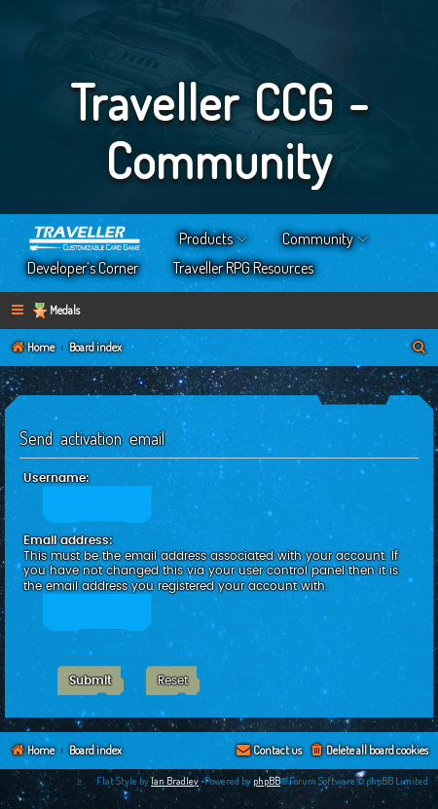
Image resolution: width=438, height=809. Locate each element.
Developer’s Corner (82, 267)
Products (206, 238)
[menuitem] (419, 348)
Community (317, 238)
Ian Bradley (175, 781)
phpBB (266, 781)
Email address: (68, 540)
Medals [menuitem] (65, 310)
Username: (56, 478)
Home (85, 238)
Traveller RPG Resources (243, 267)
